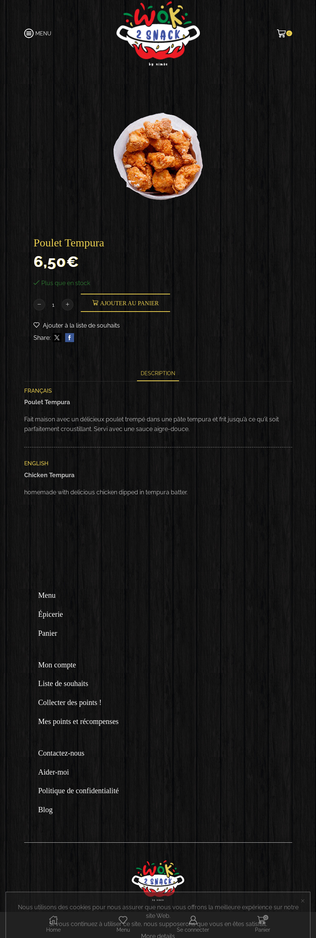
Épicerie (50, 614)
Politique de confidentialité (78, 791)
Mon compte (57, 665)
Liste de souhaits (63, 683)
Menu (47, 595)
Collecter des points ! (70, 702)
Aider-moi (53, 772)
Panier (47, 633)
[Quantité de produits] (53, 305)
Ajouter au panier (129, 303)
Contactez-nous (61, 753)
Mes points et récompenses (78, 721)
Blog (45, 809)
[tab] (158, 373)
